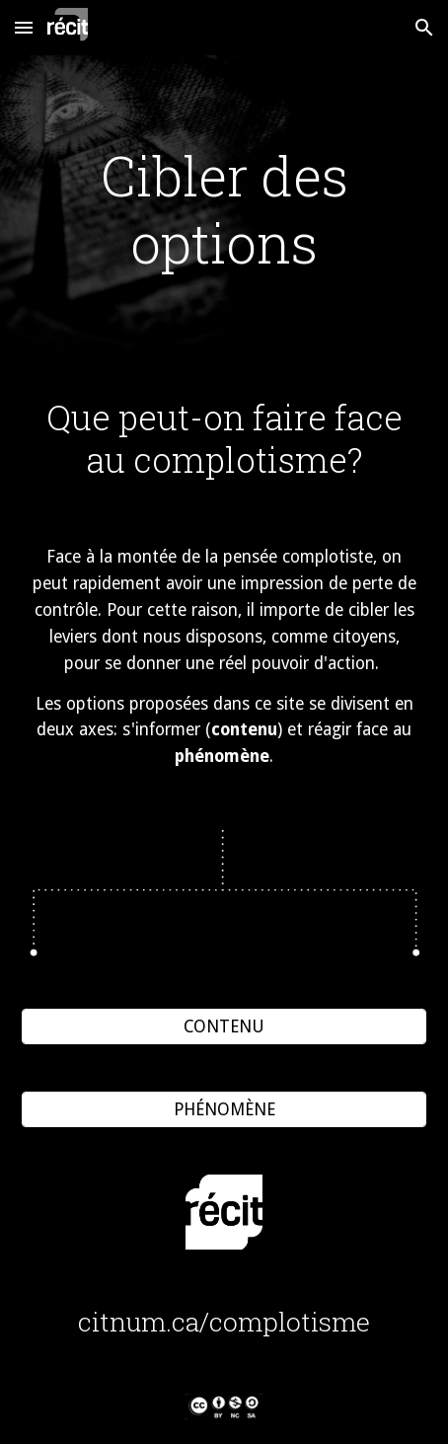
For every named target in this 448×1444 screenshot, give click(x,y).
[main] (224, 209)
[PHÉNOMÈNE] (224, 1110)
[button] (23, 27)
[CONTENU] (224, 1027)
